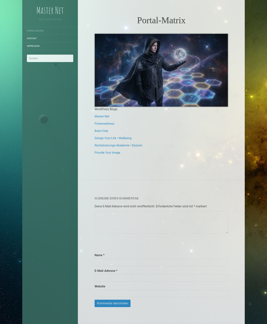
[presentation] (123, 243)
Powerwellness (104, 123)
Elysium (137, 145)
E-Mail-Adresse (106, 271)
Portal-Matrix (35, 31)
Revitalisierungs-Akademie (112, 145)
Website (100, 286)
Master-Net (102, 116)
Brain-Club (101, 131)
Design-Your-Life (105, 138)
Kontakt (32, 38)
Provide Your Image (107, 152)
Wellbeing (125, 138)
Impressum (33, 46)
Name (100, 255)
